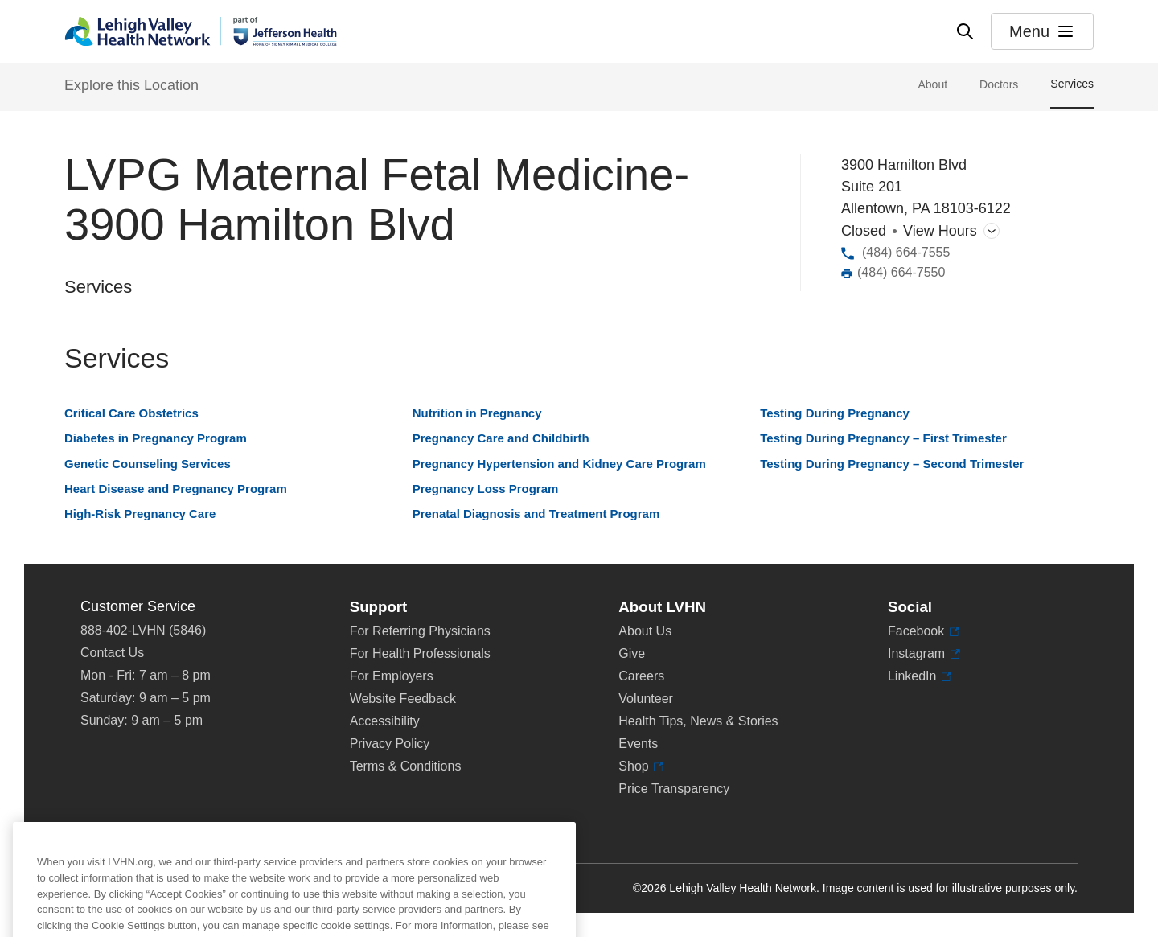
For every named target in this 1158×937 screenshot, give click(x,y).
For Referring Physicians (420, 631)
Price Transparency (673, 788)
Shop (640, 766)
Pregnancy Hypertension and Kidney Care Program (559, 464)
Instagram (924, 654)
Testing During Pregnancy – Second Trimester (892, 464)
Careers (641, 676)
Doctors (998, 84)
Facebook (923, 631)
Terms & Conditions (406, 766)
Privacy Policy (390, 743)
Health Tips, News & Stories (698, 721)
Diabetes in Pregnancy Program (155, 438)
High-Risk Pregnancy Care (140, 513)
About (932, 84)
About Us (644, 631)
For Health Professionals (420, 653)
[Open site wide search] (965, 31)
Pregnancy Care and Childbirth (501, 438)
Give (631, 653)
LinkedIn (919, 676)
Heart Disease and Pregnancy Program (175, 488)
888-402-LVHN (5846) (143, 630)
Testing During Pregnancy (835, 413)
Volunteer (645, 698)
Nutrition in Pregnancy (477, 413)
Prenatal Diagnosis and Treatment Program (536, 513)
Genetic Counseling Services (147, 464)
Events (638, 743)
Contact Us (112, 653)
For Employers (391, 676)
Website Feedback (403, 698)
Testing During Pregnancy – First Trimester (883, 438)
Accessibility (385, 721)
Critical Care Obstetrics (131, 413)
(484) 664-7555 (906, 252)
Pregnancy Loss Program (486, 488)
